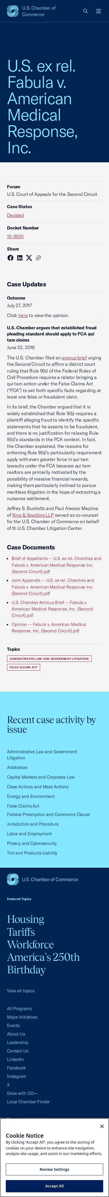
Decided (15, 215)
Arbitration (17, 767)
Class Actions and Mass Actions (37, 786)
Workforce (30, 944)
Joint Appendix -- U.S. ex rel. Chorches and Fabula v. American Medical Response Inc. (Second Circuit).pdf (53, 586)
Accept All (54, 1186)
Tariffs (21, 932)
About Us (16, 1034)
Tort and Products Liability (32, 853)
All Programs (19, 1008)
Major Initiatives (22, 1017)
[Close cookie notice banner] (102, 1126)
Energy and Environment (31, 796)
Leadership (17, 1042)
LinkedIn (15, 1059)
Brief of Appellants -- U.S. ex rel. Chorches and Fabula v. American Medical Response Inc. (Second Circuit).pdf (56, 565)
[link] (85, 11)
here (23, 315)
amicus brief (74, 358)
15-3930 (15, 236)
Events (13, 1025)
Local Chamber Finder (28, 1101)
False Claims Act (23, 667)
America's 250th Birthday (43, 963)
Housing (25, 919)
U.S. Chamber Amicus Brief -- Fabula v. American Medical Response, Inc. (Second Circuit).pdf (52, 609)
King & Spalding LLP (33, 515)
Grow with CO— (22, 1093)
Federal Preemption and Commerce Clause (48, 814)
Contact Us (17, 1051)
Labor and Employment (29, 833)
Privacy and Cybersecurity (32, 843)
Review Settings (54, 1169)
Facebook (16, 1068)
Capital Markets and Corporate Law (41, 777)
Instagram (16, 1076)
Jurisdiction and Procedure (33, 824)
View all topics (21, 991)
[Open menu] (98, 11)
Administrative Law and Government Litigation (49, 658)
